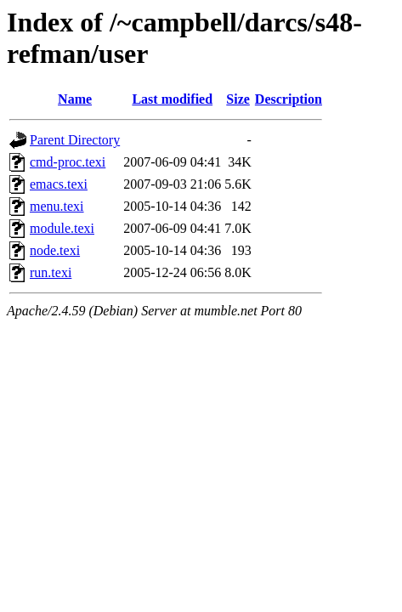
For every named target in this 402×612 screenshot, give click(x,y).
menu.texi (57, 206)
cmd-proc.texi (67, 162)
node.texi (55, 250)
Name (75, 99)
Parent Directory (75, 140)
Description (288, 99)
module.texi (62, 228)
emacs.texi (59, 184)
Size (238, 99)
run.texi (50, 272)
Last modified (172, 99)
